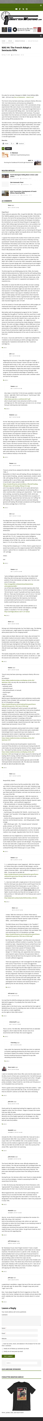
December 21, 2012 (15, 184)
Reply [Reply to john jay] (5, 1302)
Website (4, 1338)
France (8, 148)
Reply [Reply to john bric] (5, 1124)
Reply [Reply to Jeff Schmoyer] (5, 1271)
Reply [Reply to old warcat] (5, 1016)
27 (30, 178)
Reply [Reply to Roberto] (6, 457)
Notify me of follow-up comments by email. (16, 1348)
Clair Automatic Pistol (16, 182)
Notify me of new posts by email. (13, 1351)
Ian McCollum (16, 55)
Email (3, 1333)
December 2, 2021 (15, 195)
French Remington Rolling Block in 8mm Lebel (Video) (24, 175)
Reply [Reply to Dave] (5, 347)
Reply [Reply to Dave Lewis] (5, 1095)
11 (31, 195)
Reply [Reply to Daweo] (7, 408)
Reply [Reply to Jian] (6, 380)
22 (23, 55)
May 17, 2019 (6, 55)
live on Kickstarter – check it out (23, 97)
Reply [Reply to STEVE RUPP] (6, 1036)
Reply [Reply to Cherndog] (7, 1061)
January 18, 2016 (15, 178)
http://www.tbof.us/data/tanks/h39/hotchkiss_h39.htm (20, 898)
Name (4, 1328)
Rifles (10, 41)
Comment (4, 1315)
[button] (41, 5)
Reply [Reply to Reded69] (5, 1150)
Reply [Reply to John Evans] (5, 1204)
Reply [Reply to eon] (6, 563)
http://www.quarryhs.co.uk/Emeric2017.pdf (17, 399)
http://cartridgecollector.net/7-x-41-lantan (17, 611)
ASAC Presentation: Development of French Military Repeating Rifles (23, 192)
